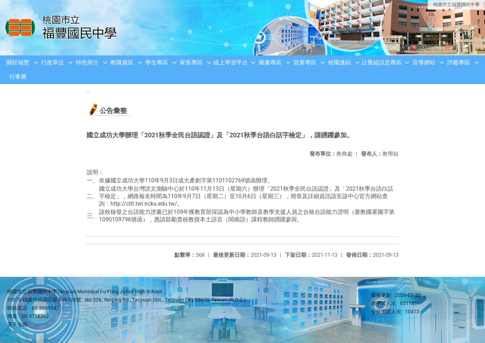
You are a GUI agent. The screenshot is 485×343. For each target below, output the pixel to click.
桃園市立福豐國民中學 (456, 4)
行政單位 (52, 62)
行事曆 (17, 76)
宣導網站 (423, 62)
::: (88, 91)
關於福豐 (17, 62)
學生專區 (156, 62)
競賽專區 (304, 62)
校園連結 (339, 62)
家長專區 (191, 62)
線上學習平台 (230, 62)
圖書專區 (270, 62)
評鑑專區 (458, 62)
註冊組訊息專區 (382, 62)
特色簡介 (87, 62)
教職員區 (121, 62)
